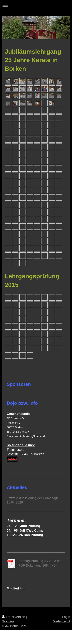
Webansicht (61, 621)
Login (66, 617)
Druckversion (14, 617)
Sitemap (8, 621)
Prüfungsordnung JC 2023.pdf (39, 561)
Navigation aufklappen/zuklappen (36, 5)
